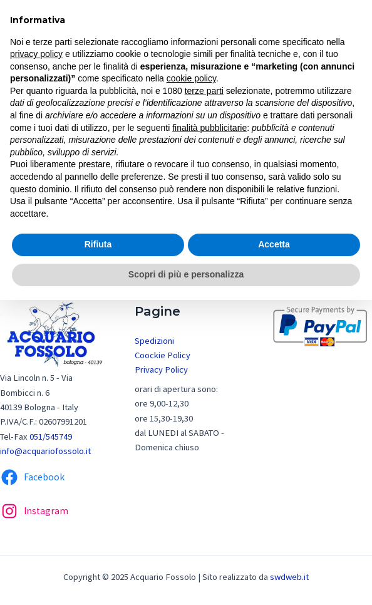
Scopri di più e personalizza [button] (186, 274)
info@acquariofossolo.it (45, 451)
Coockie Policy (162, 355)
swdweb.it (289, 576)
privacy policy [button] (36, 54)
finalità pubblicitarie (209, 128)
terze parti (204, 91)
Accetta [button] (274, 244)
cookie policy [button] (191, 78)
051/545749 (50, 436)
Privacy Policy (161, 369)
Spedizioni (154, 340)
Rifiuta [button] (98, 244)
